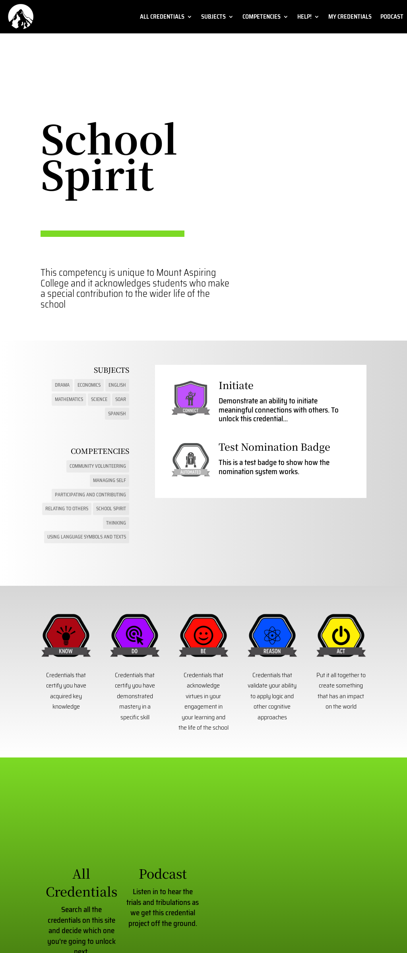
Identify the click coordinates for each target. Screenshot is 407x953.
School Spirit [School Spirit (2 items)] (111, 508)
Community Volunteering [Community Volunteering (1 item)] (98, 466)
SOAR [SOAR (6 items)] (120, 399)
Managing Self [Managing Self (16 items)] (109, 480)
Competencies (261, 17)
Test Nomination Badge (274, 446)
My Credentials (350, 17)
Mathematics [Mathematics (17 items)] (69, 399)
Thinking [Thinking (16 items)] (116, 523)
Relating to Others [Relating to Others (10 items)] (66, 508)
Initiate (236, 385)
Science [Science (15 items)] (99, 399)
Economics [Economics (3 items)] (89, 385)
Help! (304, 17)
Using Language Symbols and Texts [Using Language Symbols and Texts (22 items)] (86, 536)
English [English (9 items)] (117, 385)
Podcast (391, 17)
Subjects (213, 17)
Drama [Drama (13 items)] (62, 385)
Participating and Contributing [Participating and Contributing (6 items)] (90, 494)
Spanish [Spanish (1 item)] (117, 413)
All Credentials (162, 17)
